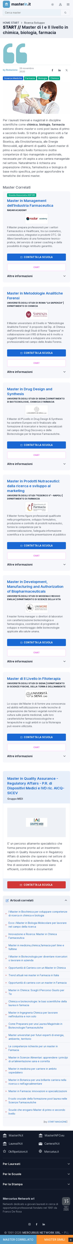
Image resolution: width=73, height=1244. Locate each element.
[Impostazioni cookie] (70, 1240)
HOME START (11, 22)
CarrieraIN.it (52, 1143)
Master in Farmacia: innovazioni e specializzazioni (38, 1091)
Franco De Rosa (12, 1211)
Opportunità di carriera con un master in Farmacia (38, 982)
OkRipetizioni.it (18, 1151)
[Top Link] (68, 4)
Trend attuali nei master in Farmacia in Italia (34, 975)
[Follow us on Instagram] (29, 1224)
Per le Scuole (12, 1174)
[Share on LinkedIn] (59, 70)
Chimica (54, 78)
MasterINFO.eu (54, 1135)
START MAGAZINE (57, 1121)
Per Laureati (11, 1164)
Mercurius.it (51, 1151)
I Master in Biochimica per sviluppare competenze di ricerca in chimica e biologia (38, 913)
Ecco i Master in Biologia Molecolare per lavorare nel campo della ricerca (38, 924)
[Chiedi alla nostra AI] (36, 267)
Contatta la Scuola (36, 257)
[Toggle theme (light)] (52, 4)
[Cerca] (65, 12)
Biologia (42, 78)
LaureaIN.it (16, 1143)
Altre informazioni (20, 276)
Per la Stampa (13, 1184)
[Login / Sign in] (60, 4)
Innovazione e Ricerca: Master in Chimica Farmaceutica (33, 936)
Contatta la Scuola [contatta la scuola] (36, 884)
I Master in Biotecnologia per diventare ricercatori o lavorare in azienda (38, 958)
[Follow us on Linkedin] (43, 1224)
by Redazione (10, 70)
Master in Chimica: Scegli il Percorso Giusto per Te (36, 992)
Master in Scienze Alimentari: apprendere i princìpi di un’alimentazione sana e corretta (38, 1059)
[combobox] (33, 12)
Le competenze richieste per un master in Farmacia (33, 1048)
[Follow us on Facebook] (36, 1224)
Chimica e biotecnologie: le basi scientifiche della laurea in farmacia (38, 1003)
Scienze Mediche (13, 78)
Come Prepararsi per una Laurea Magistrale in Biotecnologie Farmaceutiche (35, 1025)
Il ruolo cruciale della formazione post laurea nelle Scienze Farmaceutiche (38, 1100)
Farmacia (30, 78)
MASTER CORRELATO (18, 1239)
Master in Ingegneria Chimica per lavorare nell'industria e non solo (33, 1014)
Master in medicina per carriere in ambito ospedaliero (33, 1070)
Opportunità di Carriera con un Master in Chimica (37, 967)
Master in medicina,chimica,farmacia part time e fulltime (36, 947)
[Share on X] (66, 70)
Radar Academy (17, 210)
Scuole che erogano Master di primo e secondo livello (37, 1111)
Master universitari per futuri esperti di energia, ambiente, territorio (36, 1037)
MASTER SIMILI (54, 1239)
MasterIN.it (16, 1135)
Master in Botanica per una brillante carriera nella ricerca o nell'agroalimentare (37, 1081)
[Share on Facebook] (52, 70)
